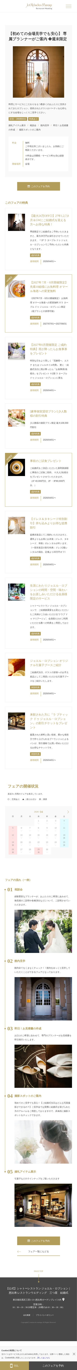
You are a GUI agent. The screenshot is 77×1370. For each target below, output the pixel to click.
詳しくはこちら (43, 1358)
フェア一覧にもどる (38, 1251)
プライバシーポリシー (45, 1315)
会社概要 (26, 1315)
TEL (14, 1366)
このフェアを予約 (39, 186)
